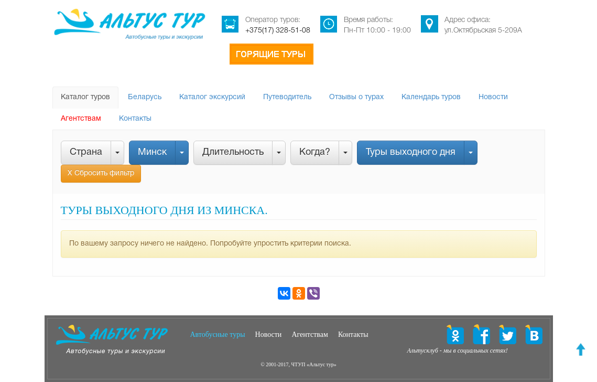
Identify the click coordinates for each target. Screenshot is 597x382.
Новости (493, 97)
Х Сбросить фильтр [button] (101, 173)
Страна (86, 152)
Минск (152, 152)
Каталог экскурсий (212, 97)
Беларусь (144, 97)
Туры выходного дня (410, 152)
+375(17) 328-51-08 (277, 30)
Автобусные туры (217, 334)
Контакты (135, 118)
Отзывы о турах (356, 97)
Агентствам (81, 118)
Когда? (314, 152)
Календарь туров (431, 97)
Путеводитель (287, 97)
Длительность (233, 152)
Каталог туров (85, 97)
